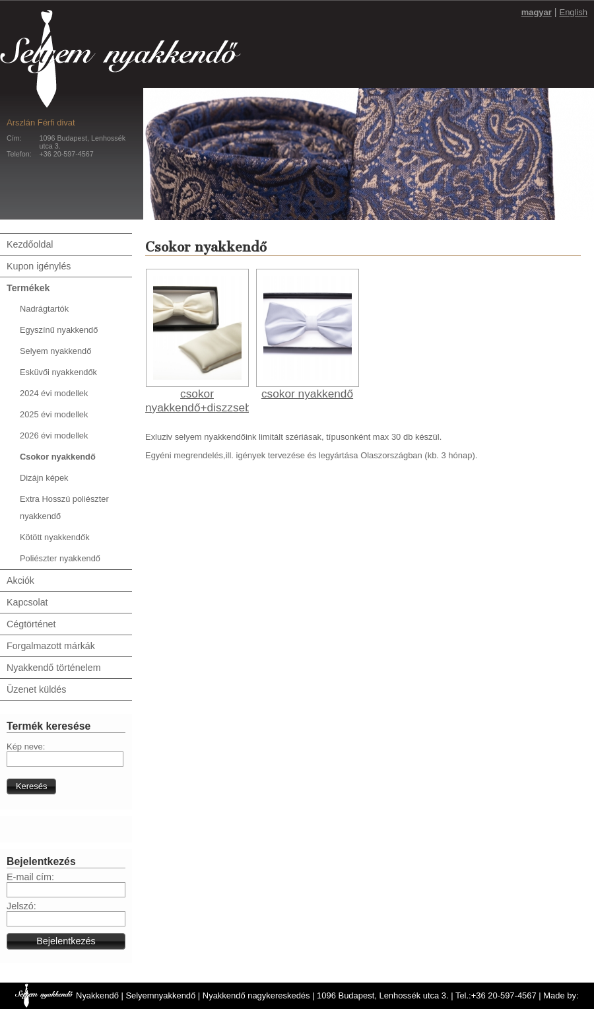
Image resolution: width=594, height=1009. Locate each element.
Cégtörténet (31, 624)
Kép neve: (26, 746)
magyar (536, 12)
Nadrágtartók (44, 309)
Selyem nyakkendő (55, 351)
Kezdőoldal (30, 244)
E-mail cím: (30, 877)
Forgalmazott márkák (51, 646)
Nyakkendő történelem (54, 667)
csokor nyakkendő (307, 393)
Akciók (20, 580)
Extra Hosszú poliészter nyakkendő (64, 507)
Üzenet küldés (36, 689)
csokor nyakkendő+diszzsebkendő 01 (213, 407)
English (573, 12)
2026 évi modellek (54, 435)
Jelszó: (21, 906)
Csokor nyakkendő (58, 457)
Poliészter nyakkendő (60, 558)
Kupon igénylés (39, 266)
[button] (31, 786)
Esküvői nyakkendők (58, 372)
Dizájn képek (44, 478)
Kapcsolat (27, 602)
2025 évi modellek (54, 414)
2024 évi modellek (54, 393)
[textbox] (65, 759)
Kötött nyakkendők (55, 537)
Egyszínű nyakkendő (59, 330)
